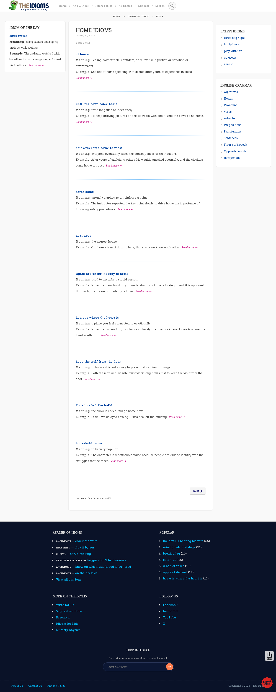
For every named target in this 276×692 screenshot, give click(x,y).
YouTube (169, 617)
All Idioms (125, 6)
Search (160, 6)
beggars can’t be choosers (106, 560)
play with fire (233, 51)
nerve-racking (80, 554)
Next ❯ (197, 491)
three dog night (234, 38)
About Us (17, 686)
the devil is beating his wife (183, 541)
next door (83, 235)
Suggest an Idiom (69, 611)
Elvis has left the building (97, 405)
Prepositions (232, 125)
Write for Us (65, 605)
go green (230, 58)
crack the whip (86, 541)
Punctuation (232, 131)
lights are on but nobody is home (102, 274)
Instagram (170, 611)
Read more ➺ (84, 78)
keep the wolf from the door (98, 361)
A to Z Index (81, 6)
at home (82, 54)
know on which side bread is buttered (103, 566)
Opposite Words (235, 151)
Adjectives (231, 92)
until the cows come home (97, 104)
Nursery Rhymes (68, 630)
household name (89, 443)
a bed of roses (173, 566)
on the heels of (86, 573)
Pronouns (230, 105)
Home (62, 6)
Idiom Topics (103, 6)
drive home (85, 192)
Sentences (231, 138)
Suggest (143, 6)
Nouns (228, 99)
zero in (228, 64)
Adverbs (229, 118)
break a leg (171, 553)
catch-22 (170, 560)
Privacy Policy (56, 686)
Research (63, 617)
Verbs (228, 112)
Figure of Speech (235, 145)
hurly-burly (232, 44)
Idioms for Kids (67, 623)
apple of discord (175, 572)
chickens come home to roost (99, 148)
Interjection (232, 158)
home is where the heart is (97, 317)
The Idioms (260, 686)
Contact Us (35, 686)
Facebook (170, 605)
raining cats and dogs (179, 547)
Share (269, 656)
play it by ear (84, 547)
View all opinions (68, 579)
